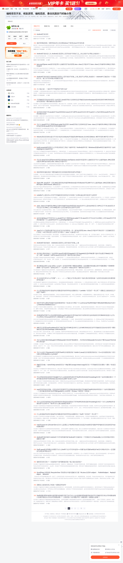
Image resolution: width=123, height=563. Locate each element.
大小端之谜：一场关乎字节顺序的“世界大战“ (50, 110)
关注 (11, 64)
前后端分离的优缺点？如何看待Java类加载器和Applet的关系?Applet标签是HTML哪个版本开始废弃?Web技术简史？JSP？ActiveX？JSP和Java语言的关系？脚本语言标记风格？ (73, 275)
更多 (41, 29)
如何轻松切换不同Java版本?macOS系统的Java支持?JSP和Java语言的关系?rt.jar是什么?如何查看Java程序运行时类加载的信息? (74, 133)
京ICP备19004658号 (61, 537)
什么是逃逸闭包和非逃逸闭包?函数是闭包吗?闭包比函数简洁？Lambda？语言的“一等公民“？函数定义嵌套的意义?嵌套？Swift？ (74, 312)
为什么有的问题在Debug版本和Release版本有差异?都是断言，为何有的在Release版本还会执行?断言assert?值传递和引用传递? (75, 361)
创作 (116, 29)
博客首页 (10, 42)
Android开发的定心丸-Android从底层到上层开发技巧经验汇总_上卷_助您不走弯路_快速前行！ (67, 74)
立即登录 (105, 557)
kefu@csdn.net (82, 534)
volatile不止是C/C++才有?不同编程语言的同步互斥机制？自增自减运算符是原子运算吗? (65, 216)
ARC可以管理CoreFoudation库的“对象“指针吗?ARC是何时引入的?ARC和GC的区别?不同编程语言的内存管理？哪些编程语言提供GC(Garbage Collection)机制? (74, 349)
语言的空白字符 (10, 143)
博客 (11, 29)
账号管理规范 (78, 538)
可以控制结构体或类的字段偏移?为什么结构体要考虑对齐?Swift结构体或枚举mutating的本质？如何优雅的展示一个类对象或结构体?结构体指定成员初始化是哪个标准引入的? (75, 398)
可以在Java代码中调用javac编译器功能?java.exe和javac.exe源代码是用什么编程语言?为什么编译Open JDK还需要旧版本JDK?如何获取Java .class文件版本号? (74, 181)
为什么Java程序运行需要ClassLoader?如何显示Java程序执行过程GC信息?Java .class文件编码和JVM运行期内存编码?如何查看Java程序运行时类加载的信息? (75, 146)
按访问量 (105, 51)
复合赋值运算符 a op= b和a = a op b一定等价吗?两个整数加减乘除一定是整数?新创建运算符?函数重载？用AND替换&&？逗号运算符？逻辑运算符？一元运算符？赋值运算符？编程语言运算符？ (74, 287)
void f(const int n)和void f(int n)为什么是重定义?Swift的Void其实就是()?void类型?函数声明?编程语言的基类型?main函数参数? (74, 446)
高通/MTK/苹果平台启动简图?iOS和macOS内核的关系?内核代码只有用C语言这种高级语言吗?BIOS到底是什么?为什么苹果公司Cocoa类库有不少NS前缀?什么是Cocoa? (74, 337)
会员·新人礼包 (95, 29)
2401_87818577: (11, 145)
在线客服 (91, 534)
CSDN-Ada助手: (10, 156)
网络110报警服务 (53, 538)
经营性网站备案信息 (84, 537)
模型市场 (34, 29)
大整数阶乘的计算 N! (11, 154)
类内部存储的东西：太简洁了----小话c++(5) (17, 104)
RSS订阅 (112, 51)
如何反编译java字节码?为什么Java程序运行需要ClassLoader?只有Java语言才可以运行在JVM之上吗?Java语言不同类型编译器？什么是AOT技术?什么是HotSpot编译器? (75, 240)
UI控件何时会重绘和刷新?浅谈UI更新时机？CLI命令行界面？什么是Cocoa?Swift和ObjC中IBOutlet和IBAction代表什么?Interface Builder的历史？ (75, 324)
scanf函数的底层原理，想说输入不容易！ (17, 100)
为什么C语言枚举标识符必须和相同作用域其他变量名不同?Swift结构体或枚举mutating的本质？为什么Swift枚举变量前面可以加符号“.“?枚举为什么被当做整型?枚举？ (74, 423)
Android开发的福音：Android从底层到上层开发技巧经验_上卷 (56, 264)
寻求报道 (63, 534)
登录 (86, 29)
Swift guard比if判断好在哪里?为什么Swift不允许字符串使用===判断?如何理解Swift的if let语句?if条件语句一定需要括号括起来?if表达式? (75, 471)
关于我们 (47, 534)
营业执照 (103, 538)
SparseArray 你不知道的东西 (14, 139)
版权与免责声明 (85, 538)
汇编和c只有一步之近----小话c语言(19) (17, 91)
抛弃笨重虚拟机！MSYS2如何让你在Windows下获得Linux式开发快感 (59, 64)
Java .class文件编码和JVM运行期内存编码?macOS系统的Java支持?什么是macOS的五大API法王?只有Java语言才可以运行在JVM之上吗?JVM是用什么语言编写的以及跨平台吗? (74, 227)
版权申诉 (92, 538)
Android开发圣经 (41, 55)
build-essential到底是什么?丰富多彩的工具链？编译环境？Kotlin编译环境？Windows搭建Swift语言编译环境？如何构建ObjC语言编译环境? (75, 169)
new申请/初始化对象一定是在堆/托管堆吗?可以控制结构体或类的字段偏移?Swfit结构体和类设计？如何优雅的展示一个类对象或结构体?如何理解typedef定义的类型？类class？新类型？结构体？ (74, 411)
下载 (16, 29)
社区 (20, 29)
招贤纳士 (52, 534)
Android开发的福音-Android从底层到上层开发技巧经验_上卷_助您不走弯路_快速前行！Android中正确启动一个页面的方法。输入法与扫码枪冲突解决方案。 (75, 98)
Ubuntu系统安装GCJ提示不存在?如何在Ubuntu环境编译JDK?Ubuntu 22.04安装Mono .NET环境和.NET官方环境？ (74, 157)
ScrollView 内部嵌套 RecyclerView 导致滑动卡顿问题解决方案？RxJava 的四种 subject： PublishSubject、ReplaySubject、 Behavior (75, 494)
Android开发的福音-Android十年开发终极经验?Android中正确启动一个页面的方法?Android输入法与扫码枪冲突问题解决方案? (74, 459)
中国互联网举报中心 (62, 538)
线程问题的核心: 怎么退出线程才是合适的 (17, 95)
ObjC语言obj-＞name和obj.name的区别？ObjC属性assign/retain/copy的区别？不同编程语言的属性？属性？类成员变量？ (75, 386)
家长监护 (46, 538)
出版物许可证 (97, 538)
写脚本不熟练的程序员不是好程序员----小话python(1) (17, 86)
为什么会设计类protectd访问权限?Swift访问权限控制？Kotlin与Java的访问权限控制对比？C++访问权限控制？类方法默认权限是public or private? (74, 374)
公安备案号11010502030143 (49, 537)
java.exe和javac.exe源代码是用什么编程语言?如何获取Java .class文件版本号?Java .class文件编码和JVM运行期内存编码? (74, 86)
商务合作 (58, 534)
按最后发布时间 (96, 51)
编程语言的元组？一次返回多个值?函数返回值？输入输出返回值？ (58, 483)
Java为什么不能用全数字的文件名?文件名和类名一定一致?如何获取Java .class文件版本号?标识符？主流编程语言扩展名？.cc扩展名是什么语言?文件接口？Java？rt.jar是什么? (74, 252)
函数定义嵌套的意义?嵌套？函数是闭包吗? (50, 506)
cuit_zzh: (8, 150)
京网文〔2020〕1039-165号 (73, 537)
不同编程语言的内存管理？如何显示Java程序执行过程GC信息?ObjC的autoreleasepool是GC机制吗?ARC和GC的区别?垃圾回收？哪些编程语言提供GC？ (74, 121)
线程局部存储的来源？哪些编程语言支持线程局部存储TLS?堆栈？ (58, 193)
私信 (24, 64)
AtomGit (26, 29)
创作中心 (108, 29)
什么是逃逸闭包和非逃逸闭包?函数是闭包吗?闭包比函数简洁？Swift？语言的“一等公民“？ (66, 435)
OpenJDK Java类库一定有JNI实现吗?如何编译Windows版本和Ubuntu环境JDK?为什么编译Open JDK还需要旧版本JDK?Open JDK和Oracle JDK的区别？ (75, 204)
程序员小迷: (9, 141)
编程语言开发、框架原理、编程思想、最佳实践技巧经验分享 (38, 34)
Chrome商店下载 (71, 538)
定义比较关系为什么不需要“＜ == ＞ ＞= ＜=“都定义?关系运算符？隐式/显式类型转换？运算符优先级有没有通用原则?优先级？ (74, 300)
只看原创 (37, 51)
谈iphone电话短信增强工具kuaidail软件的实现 (17, 159)
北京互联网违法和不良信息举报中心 (98, 537)
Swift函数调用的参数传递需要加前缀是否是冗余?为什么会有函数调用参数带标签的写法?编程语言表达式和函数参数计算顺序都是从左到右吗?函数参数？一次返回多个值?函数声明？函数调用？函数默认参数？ (75, 517)
